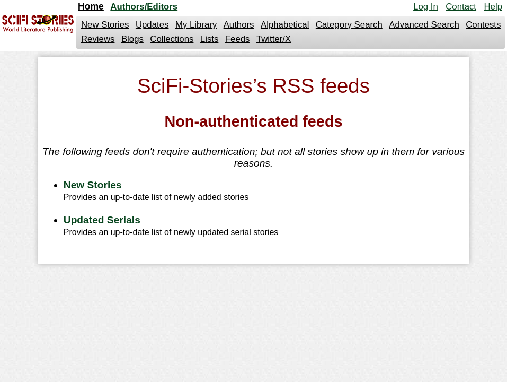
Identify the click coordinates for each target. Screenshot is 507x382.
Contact (461, 7)
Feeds (237, 39)
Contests (483, 25)
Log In (425, 7)
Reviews (97, 39)
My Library (196, 25)
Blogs (132, 39)
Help (493, 7)
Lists (209, 39)
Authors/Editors (143, 7)
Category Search (349, 25)
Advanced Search (424, 25)
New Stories (105, 25)
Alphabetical (285, 25)
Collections (171, 39)
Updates (152, 25)
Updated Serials (102, 219)
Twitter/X (273, 39)
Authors (239, 25)
